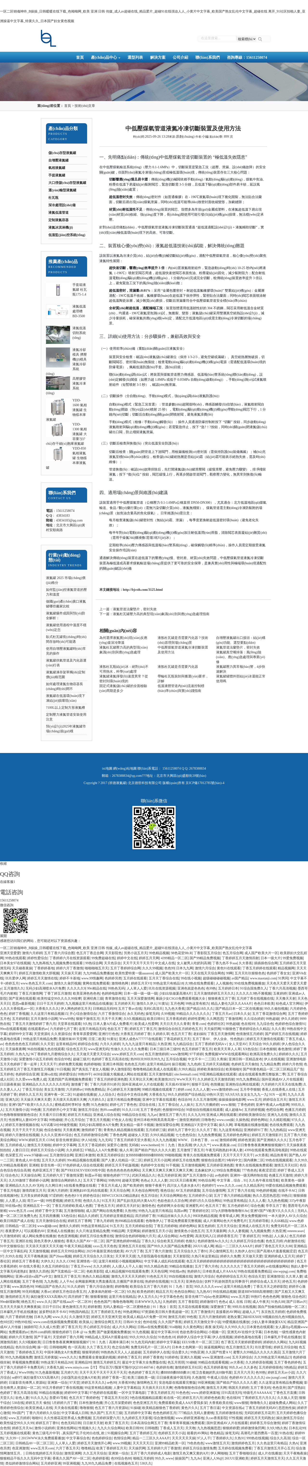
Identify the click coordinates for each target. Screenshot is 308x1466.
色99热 (211, 988)
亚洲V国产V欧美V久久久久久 (31, 1104)
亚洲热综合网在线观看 (242, 1084)
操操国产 (181, 1458)
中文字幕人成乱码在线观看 (164, 1261)
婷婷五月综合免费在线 (96, 1236)
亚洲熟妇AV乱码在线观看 (89, 1190)
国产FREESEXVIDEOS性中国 (83, 1170)
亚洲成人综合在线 (106, 1115)
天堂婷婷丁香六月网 (68, 1337)
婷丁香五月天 (71, 1327)
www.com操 (225, 1120)
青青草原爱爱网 (84, 1034)
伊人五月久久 (148, 1297)
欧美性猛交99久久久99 (17, 1423)
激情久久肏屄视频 (67, 983)
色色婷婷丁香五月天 (143, 1372)
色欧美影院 (94, 1271)
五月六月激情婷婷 (212, 1317)
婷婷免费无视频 (70, 1064)
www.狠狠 (228, 1104)
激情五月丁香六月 (172, 1115)
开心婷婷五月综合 (96, 1327)
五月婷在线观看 (135, 978)
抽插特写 (30, 1327)
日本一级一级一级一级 (140, 993)
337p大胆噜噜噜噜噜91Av (230, 1211)
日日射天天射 (93, 1423)
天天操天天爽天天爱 (35, 1099)
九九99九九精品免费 (97, 1463)
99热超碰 (272, 1019)
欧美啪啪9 (233, 1069)
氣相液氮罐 (56, 168)
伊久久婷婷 (289, 1019)
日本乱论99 (297, 1428)
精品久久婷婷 (88, 1216)
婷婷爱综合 (67, 1074)
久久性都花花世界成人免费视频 (67, 1418)
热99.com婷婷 (110, 1110)
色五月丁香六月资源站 (111, 1408)
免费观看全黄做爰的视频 (97, 1357)
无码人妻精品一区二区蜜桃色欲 (127, 1307)
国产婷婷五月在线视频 (282, 1034)
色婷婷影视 (100, 1458)
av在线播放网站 (277, 1266)
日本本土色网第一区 (187, 1347)
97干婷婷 (196, 1054)
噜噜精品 (88, 1448)
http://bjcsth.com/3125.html (143, 590)
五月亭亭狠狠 (250, 1089)
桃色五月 (28, 1302)
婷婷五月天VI (141, 983)
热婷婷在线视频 (157, 1281)
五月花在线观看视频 (193, 1307)
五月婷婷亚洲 (51, 1463)
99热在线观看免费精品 (254, 1271)
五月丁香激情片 (202, 1312)
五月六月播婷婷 (207, 1104)
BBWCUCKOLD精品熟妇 (120, 1195)
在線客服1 (7, 882)
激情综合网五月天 (107, 1322)
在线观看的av (38, 1029)
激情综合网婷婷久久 (66, 1180)
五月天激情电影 (160, 1074)
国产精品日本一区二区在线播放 (239, 1008)
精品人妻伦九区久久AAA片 (231, 1003)
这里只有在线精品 (122, 1297)
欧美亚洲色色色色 (86, 993)
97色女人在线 (122, 1120)
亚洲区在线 (23, 1241)
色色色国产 (102, 1302)
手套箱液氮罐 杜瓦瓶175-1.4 (79, 289)
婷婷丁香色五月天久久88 (273, 1246)
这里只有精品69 (158, 1064)
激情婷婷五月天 (17, 1297)
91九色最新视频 (47, 1372)
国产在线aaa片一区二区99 (72, 1302)
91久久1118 (130, 1110)
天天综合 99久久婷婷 (264, 1044)
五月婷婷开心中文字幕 (59, 1110)
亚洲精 (34, 1165)
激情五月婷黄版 (46, 1357)
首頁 (80, 57)
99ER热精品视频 (205, 1216)
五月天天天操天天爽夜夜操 (20, 1307)
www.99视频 (122, 1443)
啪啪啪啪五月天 (96, 968)
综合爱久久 (180, 1352)
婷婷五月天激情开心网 (94, 1443)
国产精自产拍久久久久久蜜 (155, 1150)
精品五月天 (164, 1291)
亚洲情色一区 (87, 1261)
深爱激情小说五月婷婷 (35, 1059)
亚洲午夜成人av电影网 (272, 1104)
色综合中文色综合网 (132, 1094)
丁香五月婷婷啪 (165, 1226)
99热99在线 (22, 1322)
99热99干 (84, 1074)
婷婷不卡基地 (69, 978)
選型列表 (135, 57)
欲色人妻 (22, 1398)
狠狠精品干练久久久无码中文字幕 (25, 1458)
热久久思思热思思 (266, 1195)
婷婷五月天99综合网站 (67, 1251)
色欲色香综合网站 (193, 1332)
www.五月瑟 (240, 1297)
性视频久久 (86, 1428)
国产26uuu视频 (60, 1256)
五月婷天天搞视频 (215, 1064)
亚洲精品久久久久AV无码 (24, 1185)
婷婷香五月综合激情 (265, 1423)
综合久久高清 (280, 1438)
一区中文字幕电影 (131, 1393)
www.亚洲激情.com (216, 1357)
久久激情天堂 (79, 1317)
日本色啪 (270, 1332)
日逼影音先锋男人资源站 (27, 1382)
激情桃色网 (120, 983)
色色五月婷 (274, 1241)
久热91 (239, 1438)
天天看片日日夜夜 (52, 1115)
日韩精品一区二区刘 (20, 1226)
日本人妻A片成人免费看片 (113, 1024)
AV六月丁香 (134, 1251)
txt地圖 (107, 768)
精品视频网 (286, 968)
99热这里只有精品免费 (40, 1039)
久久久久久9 (76, 988)
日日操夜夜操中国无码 (173, 1377)
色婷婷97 (208, 1185)
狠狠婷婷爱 (231, 1428)
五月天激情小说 (17, 1110)
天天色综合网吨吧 (144, 1190)
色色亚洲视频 (68, 1236)
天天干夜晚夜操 (35, 1256)
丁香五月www (81, 1266)
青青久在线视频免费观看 (202, 1155)
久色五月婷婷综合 (55, 1266)
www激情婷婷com (225, 1089)
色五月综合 (149, 1195)
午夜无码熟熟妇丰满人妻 (224, 1150)
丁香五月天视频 (98, 1120)
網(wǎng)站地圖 (124, 768)
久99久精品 (186, 1069)
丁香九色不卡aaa (224, 963)
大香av (46, 1291)
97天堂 (75, 1382)
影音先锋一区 (51, 1165)
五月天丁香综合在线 (164, 978)
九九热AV (203, 1291)
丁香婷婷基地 (44, 968)
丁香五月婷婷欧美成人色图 (72, 1206)
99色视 (191, 1317)
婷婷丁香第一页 (114, 1377)
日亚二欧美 (96, 1039)
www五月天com (42, 1448)
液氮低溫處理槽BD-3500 (79, 311)
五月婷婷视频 (254, 1110)
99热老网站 (131, 1312)
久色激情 (198, 1377)
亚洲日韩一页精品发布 (245, 1059)
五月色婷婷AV (238, 1206)
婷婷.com (184, 1089)
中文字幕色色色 (171, 1297)
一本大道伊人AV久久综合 (287, 1216)
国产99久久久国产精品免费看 (169, 1246)
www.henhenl (150, 1145)
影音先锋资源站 (67, 1140)
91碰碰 (191, 1362)
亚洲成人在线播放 (60, 1231)
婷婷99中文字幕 (20, 1034)
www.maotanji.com (263, 978)
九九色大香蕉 (175, 1008)
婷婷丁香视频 (19, 1014)
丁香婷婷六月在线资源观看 (69, 958)
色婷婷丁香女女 (278, 973)
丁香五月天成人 (109, 1185)
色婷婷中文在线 (152, 1165)
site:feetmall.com (186, 1074)
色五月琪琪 (175, 1362)
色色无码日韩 (71, 1423)
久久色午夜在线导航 (264, 1180)
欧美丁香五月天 (116, 1423)
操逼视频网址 (214, 1347)
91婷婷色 (171, 1357)
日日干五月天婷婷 (50, 1003)
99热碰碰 (55, 1120)
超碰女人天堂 (138, 1135)
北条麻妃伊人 (204, 1170)
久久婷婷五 (74, 1150)
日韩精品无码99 (104, 1008)
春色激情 (284, 1049)
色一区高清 (76, 1347)
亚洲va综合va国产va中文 (33, 1276)
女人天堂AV (238, 1044)
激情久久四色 (39, 1271)
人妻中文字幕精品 (126, 1387)
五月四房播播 (49, 1216)
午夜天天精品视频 (77, 1246)
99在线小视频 (191, 978)
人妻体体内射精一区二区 (106, 1291)
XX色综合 (250, 1049)
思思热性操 (286, 1408)
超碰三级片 (81, 1059)
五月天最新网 (216, 1231)
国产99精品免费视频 (205, 958)
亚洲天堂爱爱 (10, 953)
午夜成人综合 (217, 1377)
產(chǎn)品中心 (106, 57)
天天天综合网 (119, 1190)
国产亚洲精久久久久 (272, 1140)
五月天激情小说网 (44, 1019)
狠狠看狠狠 (98, 1297)
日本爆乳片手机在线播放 (18, 1312)
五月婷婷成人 (15, 1145)
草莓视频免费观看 (25, 1362)
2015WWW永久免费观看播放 (42, 1438)
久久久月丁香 (206, 1130)
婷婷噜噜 (121, 1286)
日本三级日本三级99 (165, 1049)
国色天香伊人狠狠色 (49, 1241)
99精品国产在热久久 (50, 1286)
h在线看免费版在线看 (80, 1185)
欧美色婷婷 (145, 1291)
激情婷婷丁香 (91, 1130)
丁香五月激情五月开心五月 (274, 1448)
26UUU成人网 (203, 1246)
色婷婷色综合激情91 (290, 1024)
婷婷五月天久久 (93, 1382)
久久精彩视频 (280, 1120)
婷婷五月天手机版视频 (122, 1165)
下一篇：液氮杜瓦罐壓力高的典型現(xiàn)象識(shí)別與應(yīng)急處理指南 (154, 614)
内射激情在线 (294, 1241)
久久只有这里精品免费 (92, 1231)
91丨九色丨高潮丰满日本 (110, 1342)
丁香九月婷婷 (103, 1221)
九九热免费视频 (209, 1135)
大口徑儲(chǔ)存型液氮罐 (67, 183)
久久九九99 (196, 1115)
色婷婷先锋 (164, 1367)
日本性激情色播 (91, 1403)
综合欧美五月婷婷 (170, 1241)
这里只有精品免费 (237, 1286)
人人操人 (280, 1236)
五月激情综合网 (61, 1155)
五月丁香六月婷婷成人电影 (150, 1453)
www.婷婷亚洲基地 (205, 1393)
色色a (145, 1180)
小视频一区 (216, 1332)
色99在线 (149, 1322)
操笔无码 (152, 1014)
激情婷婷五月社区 (188, 1367)
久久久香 (278, 1029)
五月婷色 (6, 1074)
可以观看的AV (34, 1231)
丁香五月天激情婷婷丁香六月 (34, 1024)
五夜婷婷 (280, 993)
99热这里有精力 (197, 1003)
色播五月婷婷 (295, 1110)
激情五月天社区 (286, 1165)
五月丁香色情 (32, 1281)
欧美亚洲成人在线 (39, 1408)
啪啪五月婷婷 (143, 1458)
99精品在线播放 (181, 1266)
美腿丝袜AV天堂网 (72, 1039)
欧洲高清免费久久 (263, 1054)
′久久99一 (12, 1438)
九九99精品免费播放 (98, 973)
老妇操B (199, 1034)
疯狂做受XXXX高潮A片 (48, 1297)
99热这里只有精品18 (168, 983)
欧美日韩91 (155, 1019)
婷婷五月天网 (149, 958)
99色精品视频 (159, 953)
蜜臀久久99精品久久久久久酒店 (256, 1352)
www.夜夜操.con (224, 1145)
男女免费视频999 (253, 1216)
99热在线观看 (15, 958)
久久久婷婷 (101, 1266)
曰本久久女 (242, 1014)
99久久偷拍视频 (276, 1008)
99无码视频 (30, 1291)
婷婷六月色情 (292, 1064)
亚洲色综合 (194, 1281)
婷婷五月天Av (22, 1428)
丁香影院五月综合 (207, 953)
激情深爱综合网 (167, 1125)
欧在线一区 (172, 1398)
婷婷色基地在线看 (248, 1337)
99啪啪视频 (173, 1155)
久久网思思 (214, 1019)
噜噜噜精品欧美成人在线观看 (155, 1069)
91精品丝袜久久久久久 (174, 1216)
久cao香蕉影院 (216, 1418)
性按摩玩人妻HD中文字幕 (28, 1120)
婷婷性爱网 (196, 1019)
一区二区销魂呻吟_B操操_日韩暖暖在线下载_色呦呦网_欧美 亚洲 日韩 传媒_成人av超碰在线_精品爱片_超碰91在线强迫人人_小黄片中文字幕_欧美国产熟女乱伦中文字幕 (126, 948)
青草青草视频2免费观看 (187, 1423)
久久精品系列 (253, 1185)
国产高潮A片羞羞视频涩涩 (276, 1251)
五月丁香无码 (260, 1387)
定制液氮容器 (58, 220)
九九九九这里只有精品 (138, 1044)
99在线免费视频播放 (249, 983)
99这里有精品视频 (97, 1387)
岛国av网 (180, 1211)
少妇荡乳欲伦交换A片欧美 (80, 1377)
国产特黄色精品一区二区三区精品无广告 (273, 1069)
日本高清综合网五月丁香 (148, 1423)
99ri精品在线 (96, 988)
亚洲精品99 (83, 1362)
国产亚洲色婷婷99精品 (123, 1241)
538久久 (146, 1463)
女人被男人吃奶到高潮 (194, 963)
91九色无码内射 (143, 1342)
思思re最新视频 (23, 1003)
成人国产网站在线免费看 (104, 1211)
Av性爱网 (186, 1236)
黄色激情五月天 (74, 1307)
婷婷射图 (94, 1307)
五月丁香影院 (188, 1302)
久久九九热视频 (164, 1140)
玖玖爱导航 (263, 1347)
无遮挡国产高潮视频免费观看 (70, 1079)
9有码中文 (234, 1160)
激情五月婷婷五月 (106, 1362)
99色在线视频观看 (278, 1160)
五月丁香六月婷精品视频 (232, 1195)
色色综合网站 (184, 1291)
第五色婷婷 (206, 1226)
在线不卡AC (287, 1190)
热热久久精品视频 (95, 1276)
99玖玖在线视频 (244, 1307)
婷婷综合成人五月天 (265, 1281)
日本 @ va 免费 (84, 1332)
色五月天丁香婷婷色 (84, 1398)
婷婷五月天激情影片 (267, 1135)
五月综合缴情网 (213, 1190)
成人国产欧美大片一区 (261, 953)
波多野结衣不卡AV (53, 1312)
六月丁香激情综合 (111, 1014)
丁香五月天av (222, 1014)
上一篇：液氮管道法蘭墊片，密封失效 (128, 609)
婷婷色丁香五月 (129, 1357)
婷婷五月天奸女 (128, 1206)
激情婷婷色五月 (243, 1443)
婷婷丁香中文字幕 (48, 1211)
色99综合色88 (121, 1458)
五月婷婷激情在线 (228, 1413)
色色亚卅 (279, 1387)
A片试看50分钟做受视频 (59, 1125)
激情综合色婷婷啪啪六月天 (135, 1236)
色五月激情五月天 (239, 1347)
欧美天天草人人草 (227, 1049)
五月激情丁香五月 (190, 1150)
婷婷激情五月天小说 (157, 1231)
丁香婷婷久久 (222, 1438)
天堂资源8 (41, 1034)
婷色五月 (289, 1281)
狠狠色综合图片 (213, 1160)
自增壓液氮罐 (58, 160)
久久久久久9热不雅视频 (253, 993)
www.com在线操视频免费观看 (55, 1322)
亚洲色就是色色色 (190, 988)
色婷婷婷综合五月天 (231, 1276)
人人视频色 (224, 983)
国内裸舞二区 (254, 1160)
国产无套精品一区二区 (67, 1271)
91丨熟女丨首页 (164, 1307)
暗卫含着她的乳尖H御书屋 (212, 1372)
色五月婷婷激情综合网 (91, 1135)
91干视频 (172, 1165)
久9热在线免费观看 (199, 983)
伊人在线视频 (274, 1059)
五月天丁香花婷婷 (91, 1145)
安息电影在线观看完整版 (177, 1382)
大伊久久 (47, 1261)
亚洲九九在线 (277, 1115)
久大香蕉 (245, 963)
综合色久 (12, 1175)
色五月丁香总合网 (89, 953)
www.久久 (44, 1302)
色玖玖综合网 (25, 1347)
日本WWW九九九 (148, 1302)
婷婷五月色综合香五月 (69, 1291)
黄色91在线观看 (228, 968)
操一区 (42, 1347)
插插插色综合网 (266, 963)
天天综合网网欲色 (173, 1195)
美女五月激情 (54, 1089)
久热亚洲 (164, 1044)
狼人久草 (126, 1150)
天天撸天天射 (286, 998)
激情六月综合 (205, 968)
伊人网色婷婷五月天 (76, 1008)
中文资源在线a (233, 1408)
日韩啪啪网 (57, 1347)
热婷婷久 (194, 1271)
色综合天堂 (256, 1276)
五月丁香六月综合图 (59, 953)
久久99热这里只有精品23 (272, 1357)
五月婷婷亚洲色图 (219, 1165)
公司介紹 (180, 57)
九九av (152, 1115)
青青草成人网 (229, 1216)
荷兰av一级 (35, 1200)
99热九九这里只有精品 (155, 1211)
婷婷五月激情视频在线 (22, 1125)
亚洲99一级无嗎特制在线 (248, 1175)
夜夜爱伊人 (13, 1231)
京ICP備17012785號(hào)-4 (205, 783)
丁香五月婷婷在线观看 (259, 968)
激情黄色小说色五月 (189, 1231)
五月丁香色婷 (150, 1110)
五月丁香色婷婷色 (287, 1362)
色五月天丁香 (181, 1034)
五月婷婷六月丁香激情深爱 (63, 1175)
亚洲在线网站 (67, 1428)
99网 (229, 973)
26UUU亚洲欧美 (237, 1458)
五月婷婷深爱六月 (106, 1418)
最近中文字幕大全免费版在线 (144, 1362)
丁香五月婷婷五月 (160, 1393)
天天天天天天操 (183, 1438)
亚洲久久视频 (190, 1357)
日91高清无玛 (231, 1393)
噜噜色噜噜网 (123, 1302)
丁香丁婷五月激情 (57, 993)
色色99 (169, 968)
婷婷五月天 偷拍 (38, 1403)
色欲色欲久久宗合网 (172, 1200)
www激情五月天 (217, 1443)
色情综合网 (122, 1438)
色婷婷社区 (215, 1024)
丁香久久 (148, 1241)
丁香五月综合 (32, 1089)
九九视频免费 (260, 1231)
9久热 (87, 1024)
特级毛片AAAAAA (257, 1393)
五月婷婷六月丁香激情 (164, 1448)
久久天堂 (47, 1044)
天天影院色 (113, 953)
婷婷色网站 (259, 1120)
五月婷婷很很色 (270, 1367)
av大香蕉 (261, 1155)
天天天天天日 (143, 1443)
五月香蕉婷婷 (176, 1019)
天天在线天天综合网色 (207, 973)
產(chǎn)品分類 (63, 128)
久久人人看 (257, 1200)
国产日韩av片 (296, 1302)
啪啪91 (37, 1418)
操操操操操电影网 (231, 1099)
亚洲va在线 (49, 1074)
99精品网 (118, 1231)
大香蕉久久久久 (47, 1008)
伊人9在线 (88, 1140)
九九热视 (51, 1281)
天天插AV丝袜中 (177, 1084)
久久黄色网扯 (193, 1327)
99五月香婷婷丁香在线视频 (62, 1387)
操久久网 (225, 1125)
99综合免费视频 (228, 1170)
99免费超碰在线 (103, 958)
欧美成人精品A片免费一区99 (144, 1317)
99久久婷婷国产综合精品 (186, 1094)
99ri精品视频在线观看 (83, 1160)
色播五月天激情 (280, 1175)
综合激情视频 (164, 1418)
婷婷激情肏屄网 (253, 1428)
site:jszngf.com (276, 1377)
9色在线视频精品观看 (146, 1398)
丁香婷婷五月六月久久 (258, 1398)
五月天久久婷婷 (53, 1160)
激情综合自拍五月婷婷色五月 (180, 1029)
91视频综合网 (117, 1433)
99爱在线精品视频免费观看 (285, 1185)
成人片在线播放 (270, 1453)
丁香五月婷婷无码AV (261, 1408)
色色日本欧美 (264, 1003)
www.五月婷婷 (19, 1418)
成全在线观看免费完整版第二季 (261, 1074)
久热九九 (22, 1054)
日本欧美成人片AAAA (219, 1271)
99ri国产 (18, 1413)
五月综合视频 (176, 1059)
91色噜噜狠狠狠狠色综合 (18, 1115)
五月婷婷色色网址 (236, 1135)
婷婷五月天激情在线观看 (264, 1039)
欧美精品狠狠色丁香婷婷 (160, 1408)
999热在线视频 (257, 1438)
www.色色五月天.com (36, 983)
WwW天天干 (186, 1079)
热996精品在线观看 (129, 1221)
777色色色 (249, 1170)
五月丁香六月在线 (240, 1190)
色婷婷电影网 (112, 993)
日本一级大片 (271, 958)
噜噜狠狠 (86, 1408)
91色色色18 (166, 1337)
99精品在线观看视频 (213, 1362)
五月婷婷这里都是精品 (116, 1216)
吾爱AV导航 (58, 1398)
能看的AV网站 (197, 1433)
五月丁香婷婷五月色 (106, 1312)
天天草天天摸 (125, 1256)
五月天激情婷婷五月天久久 (214, 993)
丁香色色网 (117, 1135)
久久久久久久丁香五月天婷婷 (242, 1266)
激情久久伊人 (146, 1003)
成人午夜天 (260, 1302)
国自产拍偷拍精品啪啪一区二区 (282, 1307)
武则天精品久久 (143, 1175)
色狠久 (191, 1241)
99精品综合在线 (133, 1115)
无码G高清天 (153, 1008)
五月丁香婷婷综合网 (125, 968)
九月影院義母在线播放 (154, 1256)
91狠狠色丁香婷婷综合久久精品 (246, 1029)
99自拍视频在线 (180, 1276)
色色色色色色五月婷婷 (22, 1044)
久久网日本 (53, 1185)
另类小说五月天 (135, 953)
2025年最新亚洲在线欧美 (104, 1251)
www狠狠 (241, 1403)
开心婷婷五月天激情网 (123, 1089)
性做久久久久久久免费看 (129, 1049)
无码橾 (134, 1145)
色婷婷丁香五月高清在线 (109, 1059)
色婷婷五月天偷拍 (244, 1064)
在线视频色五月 (126, 1463)
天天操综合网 (30, 1175)
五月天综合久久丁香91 (190, 1251)
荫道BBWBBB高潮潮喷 (255, 1291)
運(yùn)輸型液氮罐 (62, 190)
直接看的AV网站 (228, 1312)
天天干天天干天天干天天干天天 (103, 1372)
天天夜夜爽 (71, 1130)
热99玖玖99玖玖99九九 (147, 1059)
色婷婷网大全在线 (170, 1206)
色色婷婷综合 (102, 1438)
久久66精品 (279, 1221)
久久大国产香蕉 (170, 1322)
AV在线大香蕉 (29, 1266)
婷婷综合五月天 (275, 1099)
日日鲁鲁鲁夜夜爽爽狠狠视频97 (261, 1145)
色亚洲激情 (20, 1448)
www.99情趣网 (92, 978)
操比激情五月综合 (289, 1418)
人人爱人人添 (15, 1200)
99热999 (114, 1180)
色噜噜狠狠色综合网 (189, 1387)
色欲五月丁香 (117, 1029)
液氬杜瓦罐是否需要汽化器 (178, 667)
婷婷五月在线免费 (185, 1160)
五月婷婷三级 (156, 1130)
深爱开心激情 (117, 1145)
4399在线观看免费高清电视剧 (266, 1150)
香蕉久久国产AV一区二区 (85, 1241)
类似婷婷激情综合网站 (22, 1463)
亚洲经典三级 (93, 998)
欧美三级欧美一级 (141, 1377)
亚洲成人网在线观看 (221, 1115)
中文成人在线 (165, 963)
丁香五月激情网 (30, 993)
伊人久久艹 (201, 1145)
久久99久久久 (235, 1327)
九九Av (195, 1458)
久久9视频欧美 (30, 1342)
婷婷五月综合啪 (285, 1347)
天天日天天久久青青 (175, 1024)
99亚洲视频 (206, 1382)
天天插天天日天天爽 (157, 1387)
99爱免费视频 (293, 958)
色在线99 (248, 1024)
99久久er (235, 1367)
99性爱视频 (54, 1200)
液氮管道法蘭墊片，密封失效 (238, 647)
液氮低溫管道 (58, 212)
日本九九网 (184, 968)
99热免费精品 (94, 1089)
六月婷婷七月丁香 (63, 1029)
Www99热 (66, 1019)
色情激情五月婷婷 (249, 1034)
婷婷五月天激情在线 (42, 978)
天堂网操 (133, 1231)
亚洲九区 (12, 1099)
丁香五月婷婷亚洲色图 (110, 1079)
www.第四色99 (22, 1286)
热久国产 (97, 1413)
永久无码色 (135, 1014)
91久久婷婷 (75, 1286)
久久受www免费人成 (30, 1079)
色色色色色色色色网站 (123, 1170)
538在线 (18, 1403)
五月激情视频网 (193, 1165)
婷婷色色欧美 (214, 1398)
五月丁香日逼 (210, 1408)
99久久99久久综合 (142, 1337)
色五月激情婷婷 (156, 1054)
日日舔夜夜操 (10, 1084)
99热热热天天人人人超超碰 (121, 1352)
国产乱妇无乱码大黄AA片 (136, 1200)
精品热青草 (278, 1155)
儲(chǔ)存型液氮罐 (62, 153)
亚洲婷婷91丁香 (255, 1130)
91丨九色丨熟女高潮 (176, 1145)
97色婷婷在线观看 (103, 1393)
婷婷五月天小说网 (157, 1160)
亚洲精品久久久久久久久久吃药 (45, 1084)
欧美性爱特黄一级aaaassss (134, 973)
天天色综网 (159, 1271)
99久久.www (164, 1458)
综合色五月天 (76, 1049)
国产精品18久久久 (199, 1008)
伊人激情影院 (121, 1069)
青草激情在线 (115, 998)
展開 (3, 936)
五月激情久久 (14, 988)
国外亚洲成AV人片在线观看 (282, 1079)
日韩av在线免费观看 (152, 1327)
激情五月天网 (216, 1387)
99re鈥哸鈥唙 (9, 1302)
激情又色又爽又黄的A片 (191, 1453)
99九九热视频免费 (18, 1357)
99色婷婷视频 (266, 1190)
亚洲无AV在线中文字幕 (244, 1332)
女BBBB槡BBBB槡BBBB (144, 1155)
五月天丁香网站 (95, 1180)
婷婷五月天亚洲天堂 (106, 1317)
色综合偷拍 (52, 1130)
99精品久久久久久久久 (193, 1014)
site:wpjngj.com (284, 1271)
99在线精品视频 (224, 1291)
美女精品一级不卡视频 (137, 1125)
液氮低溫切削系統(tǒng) (79, 333)
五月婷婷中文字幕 (137, 1413)
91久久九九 (39, 1398)
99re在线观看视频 (13, 1029)
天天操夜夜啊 (15, 1049)
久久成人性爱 (49, 1327)
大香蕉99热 (126, 1382)
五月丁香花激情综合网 (269, 1014)
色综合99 (184, 1099)
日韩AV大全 (132, 1322)
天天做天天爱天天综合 (93, 1054)
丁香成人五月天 (171, 1428)
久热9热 (130, 1211)
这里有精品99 (66, 1044)
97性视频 (235, 1418)
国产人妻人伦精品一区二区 (121, 1160)
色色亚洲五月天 (145, 1403)
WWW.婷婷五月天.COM (36, 1140)
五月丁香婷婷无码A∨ (211, 1044)
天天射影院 (181, 1256)
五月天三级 (113, 1413)
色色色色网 (271, 1297)
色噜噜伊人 (154, 1221)
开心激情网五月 (221, 1251)
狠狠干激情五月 (88, 1019)
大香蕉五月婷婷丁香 (135, 1034)
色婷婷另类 (113, 978)
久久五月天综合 (95, 1453)
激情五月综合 (88, 1110)
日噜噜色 (208, 1120)
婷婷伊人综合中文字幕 (194, 1337)
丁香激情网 (233, 1019)
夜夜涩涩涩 (267, 1170)
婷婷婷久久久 (289, 1054)
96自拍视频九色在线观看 (45, 1049)
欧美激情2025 (164, 1079)
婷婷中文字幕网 (64, 1145)
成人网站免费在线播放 (39, 1236)
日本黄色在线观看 (259, 1327)
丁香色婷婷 (245, 1104)
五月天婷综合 (242, 1357)
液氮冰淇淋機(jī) (60, 227)
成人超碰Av (233, 1110)
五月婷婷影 (20, 1019)
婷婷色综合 (91, 1195)
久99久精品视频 (162, 1135)
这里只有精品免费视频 (124, 1099)
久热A (293, 1443)
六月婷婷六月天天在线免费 (281, 1084)
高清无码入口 (205, 1236)
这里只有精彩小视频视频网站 (120, 1261)
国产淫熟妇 (296, 1387)
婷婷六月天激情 (20, 1337)
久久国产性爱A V (218, 1352)
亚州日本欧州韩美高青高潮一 (155, 1120)
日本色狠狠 (267, 1049)
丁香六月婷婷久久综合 (43, 1413)
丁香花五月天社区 (114, 1398)
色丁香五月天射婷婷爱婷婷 (241, 1342)
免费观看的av (19, 1332)
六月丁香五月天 (67, 1448)
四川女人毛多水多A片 (183, 1185)
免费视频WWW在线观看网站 (226, 1054)
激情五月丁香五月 (67, 1276)
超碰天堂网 (130, 1180)
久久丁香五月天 (98, 1347)
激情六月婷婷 (32, 953)
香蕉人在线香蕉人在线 (279, 1089)
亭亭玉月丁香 (276, 1206)
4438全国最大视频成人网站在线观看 (120, 1074)
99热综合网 (93, 963)
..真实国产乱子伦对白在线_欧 (83, 1433)
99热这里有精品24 (94, 1226)
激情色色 (148, 1206)
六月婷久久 (96, 1099)
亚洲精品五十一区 (36, 1206)
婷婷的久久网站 (275, 1342)
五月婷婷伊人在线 (156, 1352)
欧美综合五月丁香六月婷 (148, 1286)
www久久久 (68, 1357)
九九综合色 (265, 1024)
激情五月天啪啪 (39, 1145)
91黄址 (163, 1003)
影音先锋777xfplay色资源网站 (207, 1297)
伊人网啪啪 (219, 1453)
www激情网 (179, 1054)
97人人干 (204, 1438)
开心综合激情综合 (83, 1014)
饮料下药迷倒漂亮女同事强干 (226, 1281)
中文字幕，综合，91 (232, 1180)
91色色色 (182, 1393)
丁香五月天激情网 (220, 1034)
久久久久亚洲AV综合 (56, 1135)
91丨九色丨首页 (180, 1286)
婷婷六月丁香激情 (69, 968)
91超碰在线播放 (84, 1094)
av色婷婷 (221, 1175)
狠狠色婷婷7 (61, 1332)
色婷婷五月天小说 (171, 1433)
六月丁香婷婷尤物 (18, 1317)
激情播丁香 (79, 1084)
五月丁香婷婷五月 (142, 1433)
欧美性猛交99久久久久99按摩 (59, 998)
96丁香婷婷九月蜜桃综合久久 (52, 1054)
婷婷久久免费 (230, 1256)
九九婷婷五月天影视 (137, 1418)
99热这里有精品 (235, 1200)
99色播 (36, 1110)
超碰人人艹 (250, 1312)
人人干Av (66, 1281)
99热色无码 (116, 988)
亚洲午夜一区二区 (57, 1094)
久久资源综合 (61, 1034)
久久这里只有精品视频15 (49, 1014)
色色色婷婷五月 (164, 1413)
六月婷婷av (74, 1089)
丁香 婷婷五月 (249, 1236)
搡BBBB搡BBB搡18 (175, 1372)
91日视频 (63, 1069)
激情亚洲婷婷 (189, 1120)
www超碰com (47, 1226)
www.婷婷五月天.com (127, 1054)
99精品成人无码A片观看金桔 (106, 1337)
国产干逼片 (42, 1337)
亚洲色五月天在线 (131, 1246)
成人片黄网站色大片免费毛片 (225, 1221)
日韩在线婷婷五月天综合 (44, 1453)
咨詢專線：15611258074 (247, 57)
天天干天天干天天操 (27, 1130)
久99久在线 (13, 1256)
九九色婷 (194, 1064)
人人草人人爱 (137, 988)
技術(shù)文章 (85, 106)
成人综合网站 (167, 1236)
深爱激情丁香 (220, 1307)
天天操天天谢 (71, 973)
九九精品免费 (270, 1064)
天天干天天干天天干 (138, 963)
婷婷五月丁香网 (79, 1221)
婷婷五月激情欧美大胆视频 (39, 973)
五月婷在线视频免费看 (235, 1448)
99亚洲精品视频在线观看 (217, 1074)
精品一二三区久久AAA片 (234, 1246)
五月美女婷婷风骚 (33, 1195)
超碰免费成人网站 (282, 1403)
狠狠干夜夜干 (155, 1185)
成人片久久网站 (124, 1327)
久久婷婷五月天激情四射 (215, 1079)
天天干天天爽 (111, 1019)
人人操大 (186, 1104)
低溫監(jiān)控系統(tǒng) (66, 235)
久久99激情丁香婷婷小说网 (29, 1180)
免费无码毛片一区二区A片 (150, 1347)
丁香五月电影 (10, 1190)
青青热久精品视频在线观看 (123, 1130)
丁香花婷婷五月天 (176, 1039)
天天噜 (190, 1428)
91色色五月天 (157, 1276)
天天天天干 (48, 1064)
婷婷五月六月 (192, 1398)
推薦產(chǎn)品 (63, 261)
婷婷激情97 (208, 1302)
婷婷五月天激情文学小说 (202, 1322)
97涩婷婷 (56, 1195)
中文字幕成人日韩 (74, 1413)
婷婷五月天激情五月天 (267, 1458)
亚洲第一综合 (57, 1382)
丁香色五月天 (104, 1206)
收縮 (3, 863)
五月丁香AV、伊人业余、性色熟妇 (218, 1039)
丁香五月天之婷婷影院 (270, 1286)
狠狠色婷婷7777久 (116, 1175)
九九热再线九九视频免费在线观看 (58, 963)
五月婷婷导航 (259, 1221)
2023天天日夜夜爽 (182, 1180)
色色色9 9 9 (72, 1195)
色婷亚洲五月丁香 (45, 1170)
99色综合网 (206, 1180)
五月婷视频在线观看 (15, 1433)
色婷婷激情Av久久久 (213, 1241)
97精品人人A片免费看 (101, 1150)
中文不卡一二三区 (201, 1059)
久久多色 (250, 1367)
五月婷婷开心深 (200, 1195)
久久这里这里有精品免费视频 (280, 1382)
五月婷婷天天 (124, 1003)
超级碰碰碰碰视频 (216, 978)
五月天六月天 (244, 1372)
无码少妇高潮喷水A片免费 (45, 988)
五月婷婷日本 (228, 988)
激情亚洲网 (72, 1453)
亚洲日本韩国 (113, 1064)
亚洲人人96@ (213, 1458)
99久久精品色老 (155, 1266)
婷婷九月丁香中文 (181, 1130)
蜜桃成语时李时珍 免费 (72, 1104)
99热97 (256, 1297)
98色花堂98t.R (181, 953)
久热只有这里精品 (204, 1256)
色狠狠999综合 (173, 1110)
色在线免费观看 (281, 1125)
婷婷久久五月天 (30, 1094)
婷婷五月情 (72, 1200)
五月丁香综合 (168, 1104)
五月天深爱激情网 (140, 998)
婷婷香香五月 (227, 1236)
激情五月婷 (176, 1317)
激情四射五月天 (34, 1190)
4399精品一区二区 (174, 958)
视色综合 (167, 1190)
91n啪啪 (175, 1327)
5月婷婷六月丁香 (64, 1403)
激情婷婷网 (227, 1140)
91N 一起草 (277, 1094)
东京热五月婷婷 (273, 1312)
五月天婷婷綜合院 (138, 1226)
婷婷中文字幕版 (168, 1342)
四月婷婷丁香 (145, 1216)
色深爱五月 (13, 1155)
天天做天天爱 (252, 1256)
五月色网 (177, 1003)
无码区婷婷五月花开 (259, 1413)
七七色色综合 (185, 1135)
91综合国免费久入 (253, 988)
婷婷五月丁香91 (47, 1423)
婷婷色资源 (246, 1140)
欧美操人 (86, 1322)
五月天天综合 (227, 1226)
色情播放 (217, 1084)
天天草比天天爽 (141, 1079)
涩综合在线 (147, 1104)
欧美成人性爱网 (146, 1024)
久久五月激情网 (205, 1099)
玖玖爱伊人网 (15, 978)
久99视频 (167, 1014)
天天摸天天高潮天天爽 (69, 1099)
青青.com (198, 1024)
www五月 (254, 1099)
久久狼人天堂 (287, 1398)
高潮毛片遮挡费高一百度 (259, 1433)
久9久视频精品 (134, 1019)
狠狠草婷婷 (90, 1352)
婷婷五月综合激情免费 (199, 1448)
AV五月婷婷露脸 (187, 1190)
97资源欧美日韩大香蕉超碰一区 (165, 1312)
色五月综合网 (233, 953)
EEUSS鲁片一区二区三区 (200, 1342)
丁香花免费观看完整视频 (182, 1221)
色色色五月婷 (134, 1064)
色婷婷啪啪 (92, 1064)
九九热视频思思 (209, 1428)
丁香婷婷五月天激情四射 (240, 958)
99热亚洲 (197, 1352)
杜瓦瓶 (53, 197)
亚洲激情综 (275, 1276)
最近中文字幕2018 (164, 1332)
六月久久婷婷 (110, 1044)
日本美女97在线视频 (15, 963)
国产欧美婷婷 (133, 1185)
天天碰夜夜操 (22, 968)
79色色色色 (195, 1443)
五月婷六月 (69, 1372)
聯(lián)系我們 (207, 57)
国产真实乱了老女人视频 (90, 1069)
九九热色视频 (277, 1200)
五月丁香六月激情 (158, 1251)
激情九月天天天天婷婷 (128, 1276)
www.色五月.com (21, 1211)
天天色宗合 (112, 963)
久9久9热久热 (277, 1428)
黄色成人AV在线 (27, 1160)
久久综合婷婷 (254, 1019)
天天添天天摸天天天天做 (44, 1246)
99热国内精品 (79, 1312)
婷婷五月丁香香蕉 (25, 1261)
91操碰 (135, 1408)
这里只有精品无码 (92, 1029)
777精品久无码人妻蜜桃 (196, 1413)
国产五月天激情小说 (198, 1175)
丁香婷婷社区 (199, 1211)
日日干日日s (51, 1307)
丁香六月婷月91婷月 (105, 1084)
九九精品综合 (183, 1044)
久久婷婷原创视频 (258, 1362)
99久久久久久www (208, 1286)
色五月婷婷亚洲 (169, 1175)
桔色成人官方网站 (289, 1003)
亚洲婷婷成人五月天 (279, 1256)
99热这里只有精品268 (57, 1362)
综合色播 (257, 1206)
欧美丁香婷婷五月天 (111, 1448)
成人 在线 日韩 (240, 1302)
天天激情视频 (39, 1251)
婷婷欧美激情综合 (251, 1115)
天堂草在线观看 (69, 1024)
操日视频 (178, 1064)
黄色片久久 (189, 1408)
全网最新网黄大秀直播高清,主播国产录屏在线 (109, 1281)
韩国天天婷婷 (238, 1387)
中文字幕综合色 (78, 1438)
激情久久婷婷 (69, 1226)
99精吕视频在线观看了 (159, 1089)
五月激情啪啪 (74, 1211)
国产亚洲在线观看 (22, 998)
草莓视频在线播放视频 (251, 1125)
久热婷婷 (169, 1302)
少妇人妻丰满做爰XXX (268, 1322)
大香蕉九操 (54, 1367)
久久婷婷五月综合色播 (247, 1241)
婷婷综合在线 (88, 1044)
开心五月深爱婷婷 (117, 1403)
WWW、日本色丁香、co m (198, 1140)
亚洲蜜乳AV (194, 1206)
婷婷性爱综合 (37, 958)
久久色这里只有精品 (272, 1443)
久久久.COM (65, 1261)
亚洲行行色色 (108, 1034)
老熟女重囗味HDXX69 (243, 1317)
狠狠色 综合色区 (293, 1297)
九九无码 (105, 1140)
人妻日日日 (20, 1150)
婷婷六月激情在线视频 (22, 1135)
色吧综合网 (274, 1110)
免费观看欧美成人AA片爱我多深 (182, 1403)
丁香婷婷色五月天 (28, 1352)
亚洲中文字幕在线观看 (159, 1099)
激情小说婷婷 (44, 1428)
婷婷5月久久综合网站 (205, 1200)
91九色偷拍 (99, 1104)
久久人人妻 (201, 1089)
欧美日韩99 (134, 1428)
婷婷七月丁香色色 (123, 1104)
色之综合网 (120, 1347)
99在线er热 (13, 1206)
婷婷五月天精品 (79, 1115)
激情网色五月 (147, 1382)
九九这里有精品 (230, 1130)
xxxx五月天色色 (105, 1246)
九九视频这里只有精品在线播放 (88, 1003)
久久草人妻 (294, 1276)
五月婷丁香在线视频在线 (255, 998)
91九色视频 (140, 1332)
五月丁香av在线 (129, 1008)
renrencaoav (295, 1231)
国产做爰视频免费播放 (113, 1332)
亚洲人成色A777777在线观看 (140, 1039)
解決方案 (158, 57)
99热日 (286, 1195)
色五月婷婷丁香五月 (197, 1049)
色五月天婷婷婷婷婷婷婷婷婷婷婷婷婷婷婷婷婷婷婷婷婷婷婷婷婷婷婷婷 (240, 1261)
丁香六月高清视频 (282, 988)
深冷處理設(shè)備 (62, 205)
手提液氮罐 (56, 175)
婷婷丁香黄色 (153, 1357)
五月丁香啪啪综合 (242, 1453)
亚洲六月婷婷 (57, 1190)
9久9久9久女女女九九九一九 (246, 1094)
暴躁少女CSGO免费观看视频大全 (181, 998)
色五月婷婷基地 (215, 1367)
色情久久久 (91, 1200)
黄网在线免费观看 (96, 983)
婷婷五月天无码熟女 (259, 1418)
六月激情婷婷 (10, 1236)
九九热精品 (277, 1130)
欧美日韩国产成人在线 (17, 1221)
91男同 (283, 978)
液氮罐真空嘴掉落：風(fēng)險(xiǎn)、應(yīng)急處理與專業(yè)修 (240, 657)
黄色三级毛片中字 (45, 1433)
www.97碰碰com (36, 1155)
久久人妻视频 (238, 1231)
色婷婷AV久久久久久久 (246, 1377)
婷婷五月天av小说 (281, 1372)
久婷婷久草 (161, 1034)
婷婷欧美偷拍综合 (210, 1069)
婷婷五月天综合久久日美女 (93, 1256)
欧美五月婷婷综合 (110, 1155)
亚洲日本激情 (85, 1155)
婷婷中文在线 (127, 958)
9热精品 (290, 1367)
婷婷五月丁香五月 (142, 1029)
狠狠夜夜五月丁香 (221, 998)
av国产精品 (239, 978)
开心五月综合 (74, 1120)
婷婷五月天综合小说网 (47, 1150)
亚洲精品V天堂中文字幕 (199, 1125)
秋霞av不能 (93, 1175)
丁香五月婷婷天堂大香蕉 (132, 1140)
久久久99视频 (152, 968)
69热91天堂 (214, 1094)
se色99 (111, 1382)
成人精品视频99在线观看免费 (127, 1271)
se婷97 (17, 1377)
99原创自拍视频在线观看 (204, 1110)
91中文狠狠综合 (12, 1246)
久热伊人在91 (245, 1251)
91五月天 (108, 1200)
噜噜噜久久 (258, 1403)
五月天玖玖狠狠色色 (250, 973)
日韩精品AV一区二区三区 (34, 1443)
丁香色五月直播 (285, 1393)
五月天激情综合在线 (51, 1221)
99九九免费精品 (248, 1079)
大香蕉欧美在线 (220, 1403)
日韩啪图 (151, 1428)
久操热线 (242, 1120)
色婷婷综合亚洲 (27, 1074)
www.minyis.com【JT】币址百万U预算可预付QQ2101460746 (109, 1367)
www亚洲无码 (98, 1049)
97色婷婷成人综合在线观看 (83, 1165)
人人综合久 (106, 1094)
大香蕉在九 (157, 1094)
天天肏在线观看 (66, 1408)
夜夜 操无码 (214, 1327)
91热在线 (286, 1433)
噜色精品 (217, 1433)
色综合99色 (62, 1059)
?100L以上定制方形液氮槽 (65, 707)
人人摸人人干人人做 (127, 1266)
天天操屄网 (212, 1029)
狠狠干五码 (200, 1084)
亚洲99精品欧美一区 (170, 1443)
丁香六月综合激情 (99, 1286)
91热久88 (278, 1302)
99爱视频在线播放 (235, 1322)
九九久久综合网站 (110, 1428)
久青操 (222, 1059)
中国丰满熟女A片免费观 (62, 1352)
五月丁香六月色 (206, 1266)
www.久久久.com (229, 1185)
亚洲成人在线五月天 (253, 1226)
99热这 (267, 1236)
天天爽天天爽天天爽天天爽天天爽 (167, 1170)
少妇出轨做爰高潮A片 (175, 993)
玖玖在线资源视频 (161, 988)
